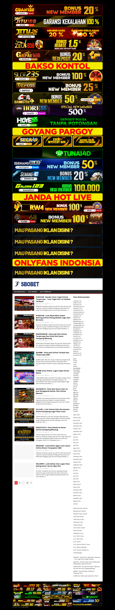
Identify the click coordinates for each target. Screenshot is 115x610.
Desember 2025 (77, 423)
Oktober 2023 (77, 495)
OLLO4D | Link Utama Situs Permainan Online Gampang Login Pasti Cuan (52, 410)
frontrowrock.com (78, 310)
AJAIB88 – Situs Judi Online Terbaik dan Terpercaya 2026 (52, 353)
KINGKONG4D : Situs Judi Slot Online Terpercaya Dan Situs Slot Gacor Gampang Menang (51, 336)
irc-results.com (77, 338)
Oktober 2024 (77, 462)
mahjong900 (76, 372)
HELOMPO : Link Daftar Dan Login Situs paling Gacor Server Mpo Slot (53, 465)
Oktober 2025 (77, 428)
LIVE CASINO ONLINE (79, 528)
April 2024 (76, 479)
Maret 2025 (76, 448)
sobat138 (75, 375)
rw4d (74, 364)
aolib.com (76, 351)
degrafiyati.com (77, 331)
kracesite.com (77, 342)
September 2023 (77, 498)
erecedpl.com (77, 329)
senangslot (76, 377)
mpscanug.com (77, 347)
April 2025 (76, 445)
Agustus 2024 (77, 467)
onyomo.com (77, 336)
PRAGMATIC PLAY (78, 533)
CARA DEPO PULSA (78, 519)
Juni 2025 (75, 440)
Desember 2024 (77, 456)
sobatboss (76, 379)
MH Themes (25, 607)
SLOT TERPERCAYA (45, 291)
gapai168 (75, 396)
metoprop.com (77, 316)
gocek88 (75, 405)
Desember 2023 (77, 490)
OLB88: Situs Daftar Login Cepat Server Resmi (52, 372)
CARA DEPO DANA (78, 516)
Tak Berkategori (77, 553)
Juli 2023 (75, 504)
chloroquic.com (77, 304)
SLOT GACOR (77, 541)
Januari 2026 (76, 420)
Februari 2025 (77, 451)
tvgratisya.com (77, 319)
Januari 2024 (76, 487)
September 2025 (77, 431)
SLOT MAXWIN (32, 291)
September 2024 (77, 465)
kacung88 (75, 407)
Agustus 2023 (77, 501)
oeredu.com (76, 346)
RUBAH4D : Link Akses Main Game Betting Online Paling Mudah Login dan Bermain (53, 317)
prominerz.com (77, 355)
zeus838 (75, 411)
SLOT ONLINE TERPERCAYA (81, 550)
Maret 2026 (76, 415)
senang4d (76, 374)
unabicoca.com (77, 303)
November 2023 (77, 492)
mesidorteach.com (78, 314)
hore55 (75, 360)
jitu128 (75, 387)
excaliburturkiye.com (78, 325)
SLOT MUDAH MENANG (80, 547)
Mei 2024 (75, 476)
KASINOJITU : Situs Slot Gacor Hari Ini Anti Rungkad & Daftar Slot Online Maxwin (52, 391)
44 (27, 483)
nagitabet (75, 381)
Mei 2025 (75, 442)
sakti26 (75, 390)
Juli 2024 (75, 470)
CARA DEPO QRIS (78, 522)
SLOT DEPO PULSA (19, 291)
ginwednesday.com (78, 321)
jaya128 (75, 409)
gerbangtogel (76, 368)
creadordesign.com (78, 323)
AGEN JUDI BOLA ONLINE (80, 508)
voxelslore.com (77, 301)
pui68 (74, 359)
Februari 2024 (77, 484)
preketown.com (77, 353)
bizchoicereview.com (78, 312)
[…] (68, 310)
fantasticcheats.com (78, 306)
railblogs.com (76, 344)
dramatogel (76, 370)
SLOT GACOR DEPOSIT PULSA (81, 544)
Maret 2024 (76, 481)
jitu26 (74, 388)
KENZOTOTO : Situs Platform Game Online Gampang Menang (51, 428)
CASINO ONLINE (77, 525)
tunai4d (75, 402)
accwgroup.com (77, 332)
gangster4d (76, 403)
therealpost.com (77, 334)
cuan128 (75, 385)
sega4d (75, 398)
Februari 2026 (77, 417)
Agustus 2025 (77, 434)
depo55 (75, 383)
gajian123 (76, 392)
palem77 (75, 400)
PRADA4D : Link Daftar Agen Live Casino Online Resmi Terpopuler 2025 (53, 447)
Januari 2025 (76, 454)
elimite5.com (76, 318)
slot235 (75, 366)
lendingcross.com (78, 340)
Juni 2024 (75, 473)
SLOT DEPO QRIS (78, 539)
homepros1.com (77, 308)
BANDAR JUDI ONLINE (79, 511)
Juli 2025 (75, 437)
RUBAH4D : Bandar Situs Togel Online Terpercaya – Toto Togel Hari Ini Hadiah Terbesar (53, 299)
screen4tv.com (77, 349)
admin (48, 303)
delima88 (75, 394)
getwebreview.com (78, 327)
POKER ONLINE (77, 530)
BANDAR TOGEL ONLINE (80, 514)
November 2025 (77, 426)
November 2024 (77, 459)
